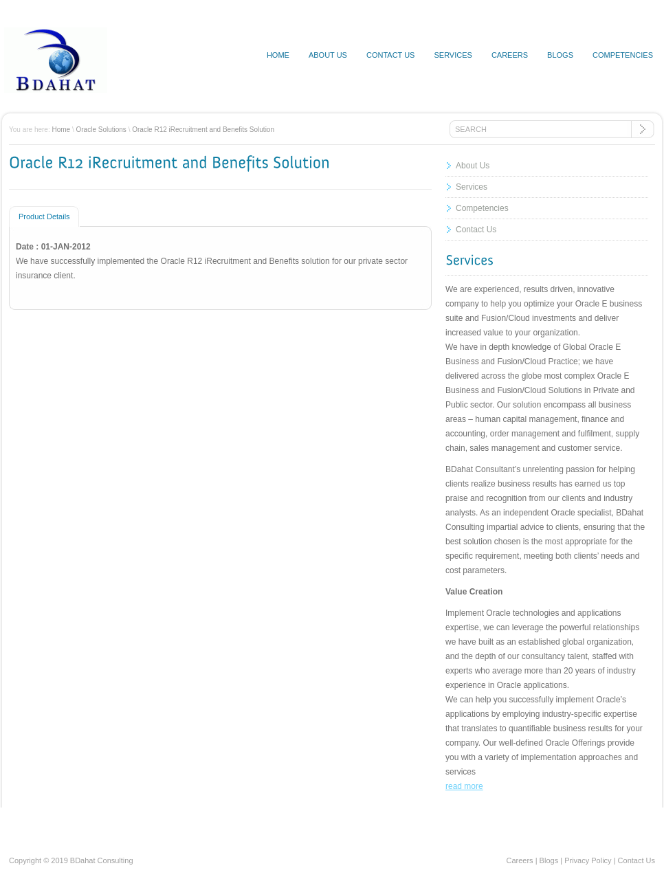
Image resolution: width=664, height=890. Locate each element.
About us (328, 55)
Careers (509, 55)
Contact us (390, 55)
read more (464, 786)
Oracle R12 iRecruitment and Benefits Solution (203, 129)
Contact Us (476, 229)
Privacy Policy (587, 860)
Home (278, 55)
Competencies (623, 55)
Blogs (560, 55)
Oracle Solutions (101, 129)
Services (453, 55)
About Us (472, 165)
